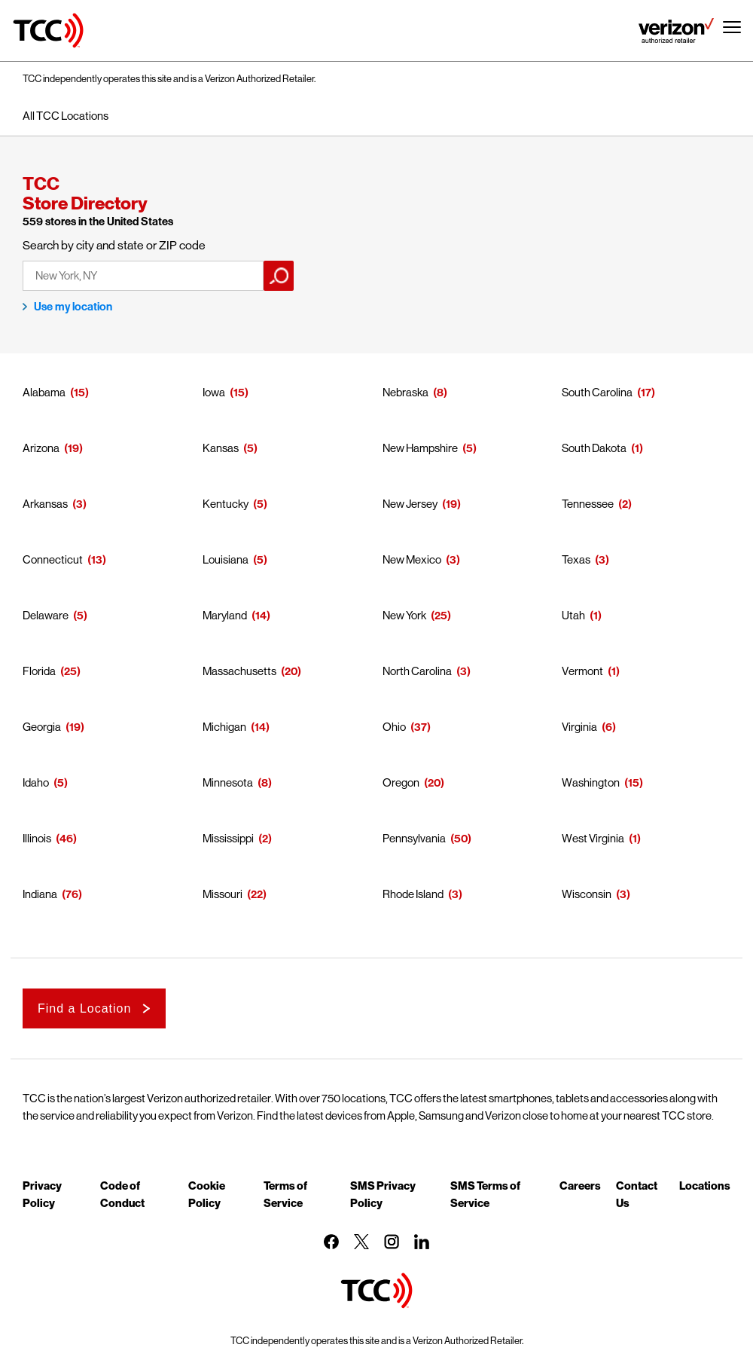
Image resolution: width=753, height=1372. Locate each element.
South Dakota (594, 448)
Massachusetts (239, 671)
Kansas (221, 448)
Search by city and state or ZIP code (114, 245)
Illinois (37, 838)
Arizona (41, 448)
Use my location (73, 306)
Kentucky (225, 503)
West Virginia (593, 838)
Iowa (214, 392)
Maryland (225, 615)
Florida (39, 671)
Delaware (46, 615)
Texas (576, 559)
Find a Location (84, 1008)
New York (404, 615)
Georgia (42, 726)
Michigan (224, 726)
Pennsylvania (414, 838)
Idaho (36, 782)
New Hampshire (420, 448)
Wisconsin (586, 894)
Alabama (44, 392)
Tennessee (588, 503)
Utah (573, 615)
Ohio (394, 726)
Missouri (222, 894)
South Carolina (597, 392)
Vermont (582, 671)
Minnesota (228, 782)
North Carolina (417, 671)
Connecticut (53, 559)
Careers (580, 1185)
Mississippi (228, 838)
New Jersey (410, 503)
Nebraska (405, 392)
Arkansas (45, 503)
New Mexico (412, 559)
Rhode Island (413, 894)
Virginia (579, 726)
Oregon (401, 782)
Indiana (40, 894)
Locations (704, 1185)
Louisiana (225, 559)
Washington (591, 782)
